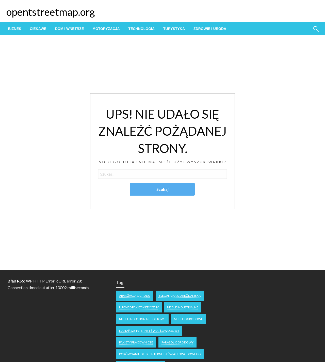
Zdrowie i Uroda (209, 29)
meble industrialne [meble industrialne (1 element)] (182, 307)
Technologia (141, 29)
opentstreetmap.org (50, 12)
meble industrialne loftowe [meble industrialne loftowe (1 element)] (142, 319)
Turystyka (174, 29)
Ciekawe (38, 29)
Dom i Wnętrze (69, 29)
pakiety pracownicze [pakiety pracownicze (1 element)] (136, 342)
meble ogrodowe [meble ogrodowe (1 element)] (188, 319)
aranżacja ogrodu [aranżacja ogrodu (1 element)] (134, 295)
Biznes (14, 29)
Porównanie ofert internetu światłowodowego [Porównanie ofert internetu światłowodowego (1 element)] (160, 354)
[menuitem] (14, 28)
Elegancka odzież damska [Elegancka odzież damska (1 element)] (180, 295)
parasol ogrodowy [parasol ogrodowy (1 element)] (177, 342)
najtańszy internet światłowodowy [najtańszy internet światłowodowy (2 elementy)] (149, 331)
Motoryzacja (106, 29)
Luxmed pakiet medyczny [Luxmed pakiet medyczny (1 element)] (139, 307)
